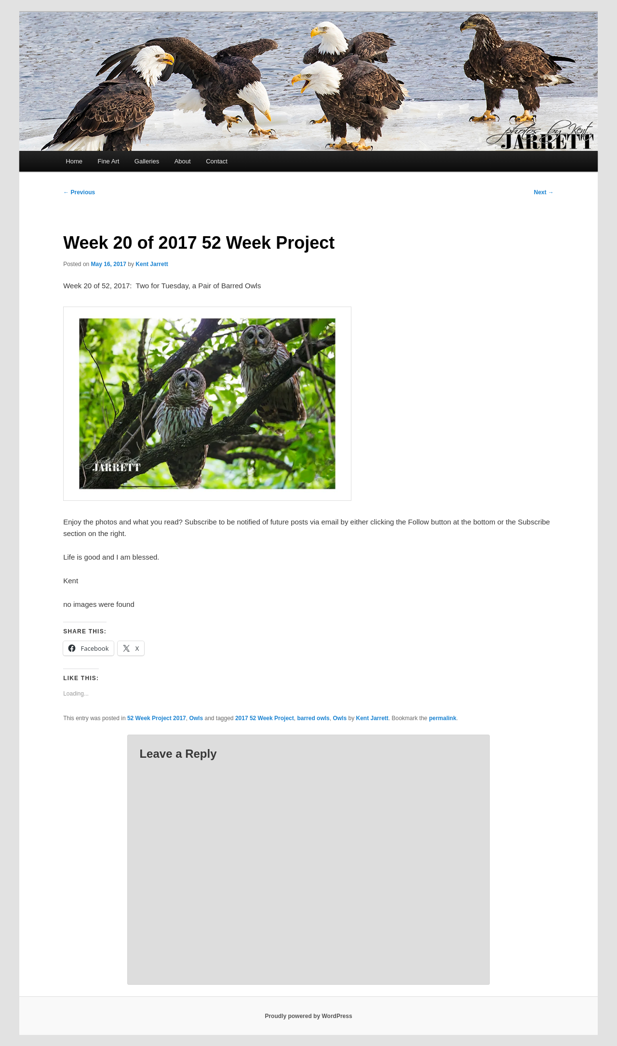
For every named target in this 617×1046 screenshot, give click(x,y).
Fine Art (109, 161)
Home (74, 161)
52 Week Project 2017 (156, 718)
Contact (217, 161)
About (182, 161)
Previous (79, 192)
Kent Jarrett (151, 264)
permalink (442, 718)
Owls (196, 718)
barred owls (313, 718)
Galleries (146, 161)
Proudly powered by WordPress (308, 1016)
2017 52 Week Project (264, 718)
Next (543, 192)
